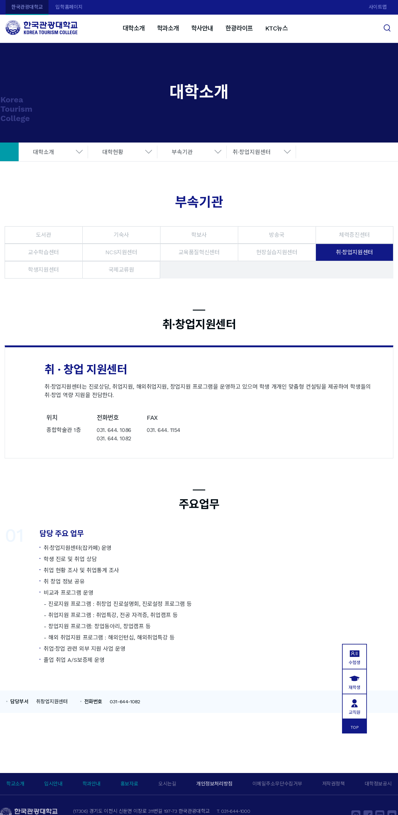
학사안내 (202, 28)
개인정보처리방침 (214, 784)
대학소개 (133, 28)
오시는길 (167, 784)
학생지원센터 (43, 269)
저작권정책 (333, 784)
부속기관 (182, 152)
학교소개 (15, 784)
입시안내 (53, 784)
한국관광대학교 (27, 7)
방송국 (277, 235)
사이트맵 (378, 7)
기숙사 (121, 235)
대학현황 (112, 152)
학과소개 (168, 28)
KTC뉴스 (276, 28)
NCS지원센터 (121, 252)
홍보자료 (129, 784)
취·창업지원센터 (252, 152)
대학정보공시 (378, 784)
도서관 (43, 235)
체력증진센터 (354, 235)
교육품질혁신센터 (199, 252)
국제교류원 (121, 269)
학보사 (199, 235)
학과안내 (91, 784)
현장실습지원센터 (276, 252)
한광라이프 (239, 28)
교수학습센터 (43, 252)
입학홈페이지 (68, 7)
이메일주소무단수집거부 (277, 784)
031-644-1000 (235, 811)
